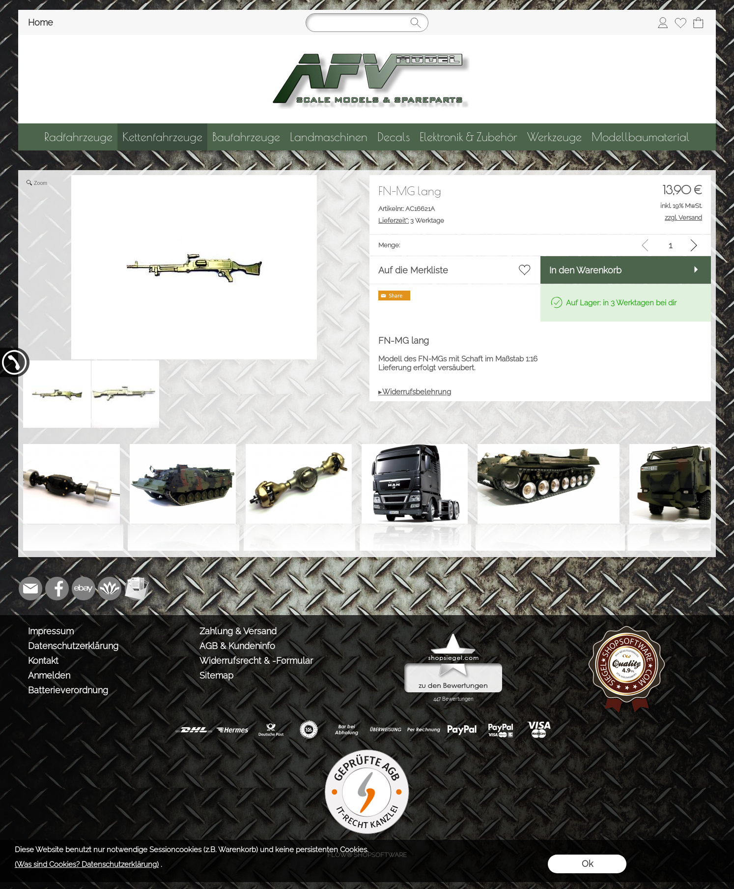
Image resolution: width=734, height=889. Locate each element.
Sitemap (216, 675)
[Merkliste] (680, 22)
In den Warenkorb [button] (585, 270)
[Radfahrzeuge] (78, 136)
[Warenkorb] (698, 22)
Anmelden (49, 675)
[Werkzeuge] (554, 136)
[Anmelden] (662, 22)
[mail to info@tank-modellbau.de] (30, 588)
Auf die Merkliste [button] (413, 270)
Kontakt (43, 660)
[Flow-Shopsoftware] (110, 588)
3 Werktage (411, 220)
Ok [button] (587, 864)
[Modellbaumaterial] (641, 136)
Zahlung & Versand (238, 631)
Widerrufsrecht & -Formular (256, 660)
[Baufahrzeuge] (246, 136)
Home (40, 22)
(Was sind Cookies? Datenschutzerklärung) (87, 864)
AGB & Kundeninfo (237, 646)
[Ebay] (83, 588)
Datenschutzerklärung (73, 646)
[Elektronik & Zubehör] (468, 136)
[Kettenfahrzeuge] (162, 136)
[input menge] (670, 245)
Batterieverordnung (68, 690)
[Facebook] (57, 588)
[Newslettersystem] (136, 588)
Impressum (51, 631)
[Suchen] (367, 22)
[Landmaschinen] (328, 136)
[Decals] (393, 136)
